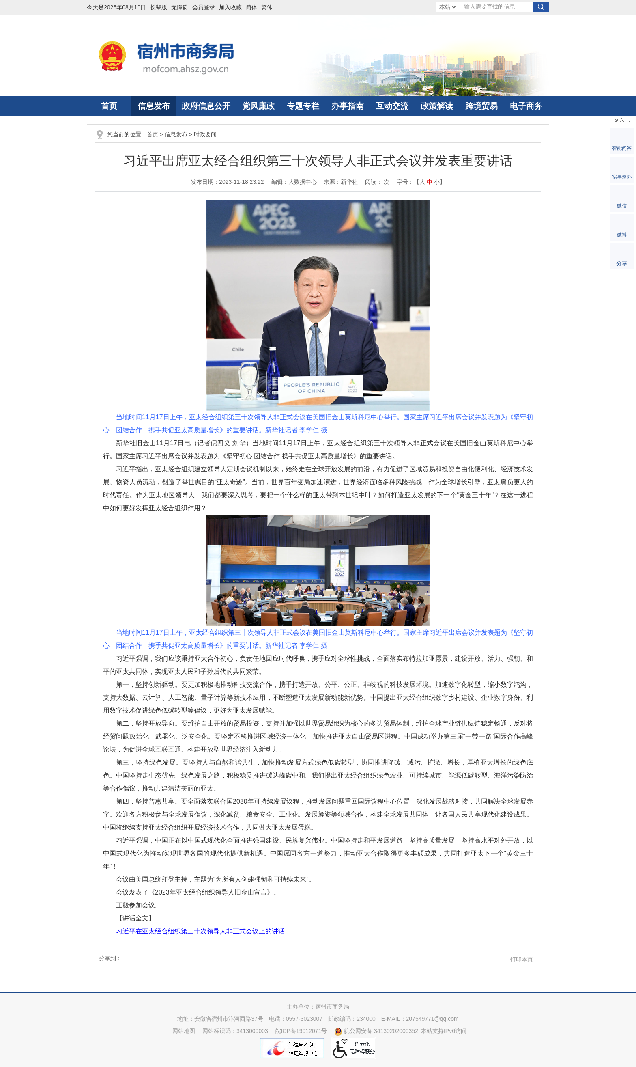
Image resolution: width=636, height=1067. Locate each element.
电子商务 (526, 105)
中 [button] (429, 182)
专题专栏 (303, 105)
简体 (251, 7)
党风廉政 (258, 105)
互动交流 (392, 105)
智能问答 (622, 148)
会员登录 (203, 7)
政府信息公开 (206, 105)
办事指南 (347, 105)
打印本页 (521, 959)
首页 (109, 105)
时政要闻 (205, 134)
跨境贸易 (481, 105)
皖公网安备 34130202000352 (376, 1031)
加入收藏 (230, 7)
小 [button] (437, 182)
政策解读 (437, 105)
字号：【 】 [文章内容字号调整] (421, 182)
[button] (160, 7)
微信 (622, 206)
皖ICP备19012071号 (301, 1031)
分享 (621, 263)
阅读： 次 (377, 182)
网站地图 (183, 1031)
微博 (622, 234)
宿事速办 (622, 177)
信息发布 (154, 105)
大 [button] (422, 182)
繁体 (267, 7)
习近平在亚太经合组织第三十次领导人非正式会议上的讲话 (200, 931)
